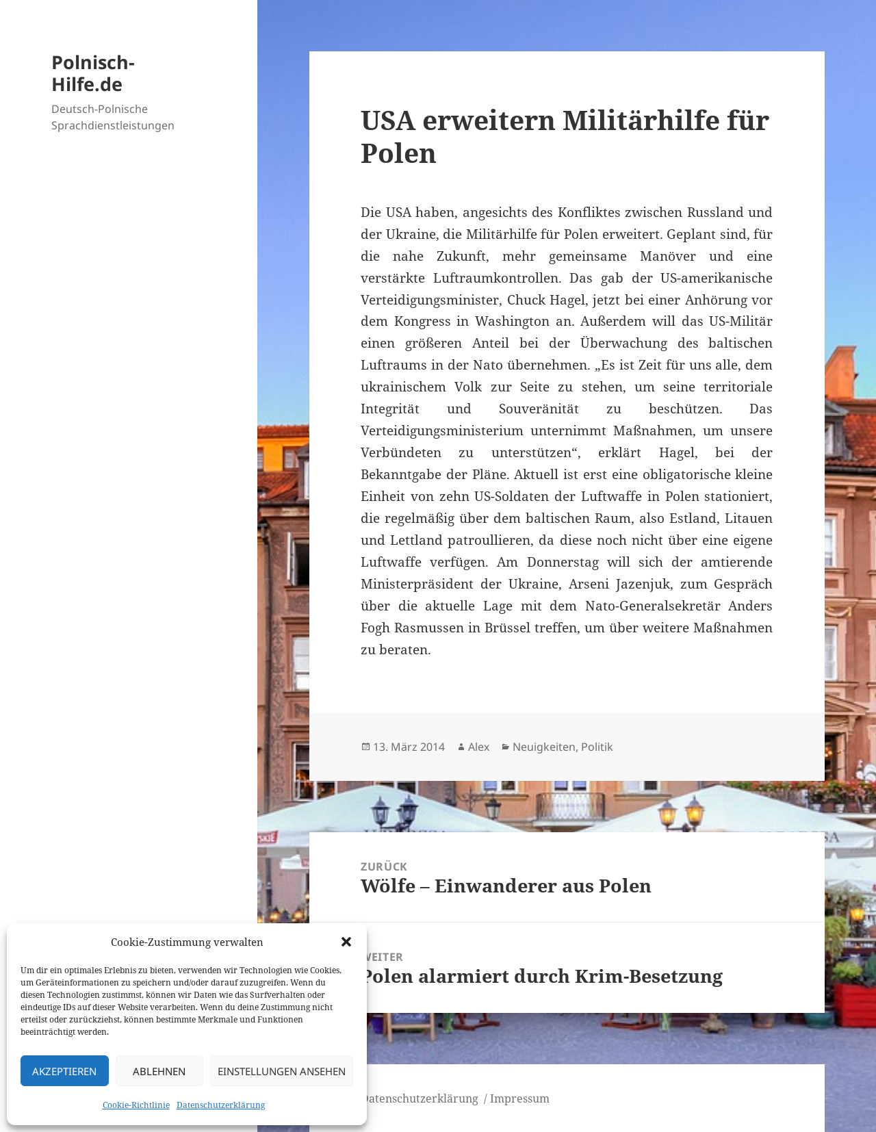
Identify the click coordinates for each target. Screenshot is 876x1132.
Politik (597, 746)
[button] (346, 942)
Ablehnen (159, 1071)
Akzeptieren (64, 1071)
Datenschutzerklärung (221, 1105)
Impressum (520, 1098)
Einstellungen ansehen (282, 1071)
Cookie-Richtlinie (136, 1105)
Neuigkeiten (544, 746)
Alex (478, 746)
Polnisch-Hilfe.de (93, 73)
